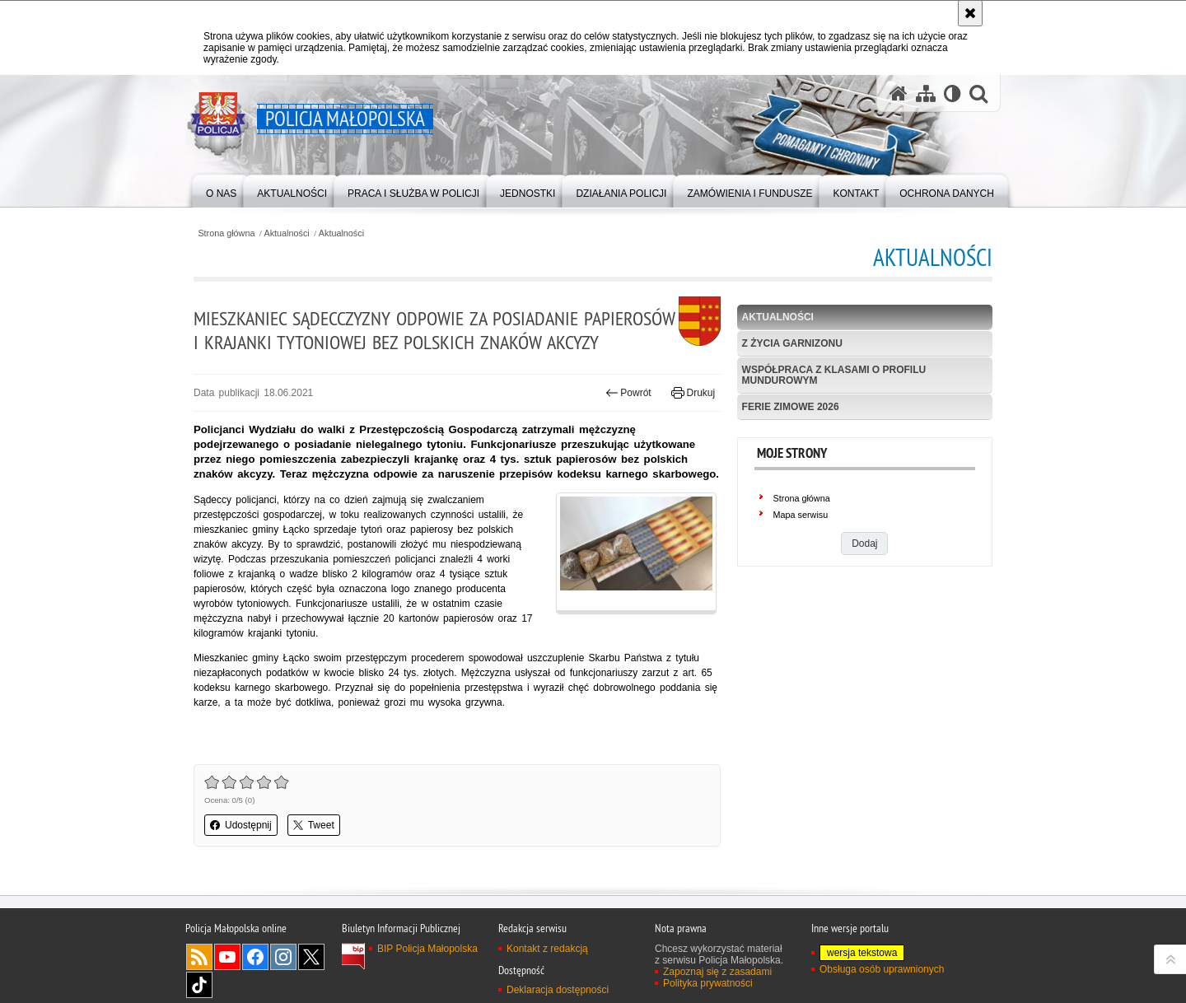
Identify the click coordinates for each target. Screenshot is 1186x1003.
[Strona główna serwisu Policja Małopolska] (899, 93)
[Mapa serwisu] (926, 93)
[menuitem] (221, 190)
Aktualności (287, 233)
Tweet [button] (313, 825)
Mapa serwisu (801, 515)
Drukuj (693, 392)
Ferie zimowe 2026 (790, 407)
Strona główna (226, 233)
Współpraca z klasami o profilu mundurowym (834, 375)
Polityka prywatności (708, 983)
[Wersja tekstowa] (952, 93)
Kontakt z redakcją (547, 948)
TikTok (199, 985)
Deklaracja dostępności (558, 990)
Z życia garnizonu (792, 343)
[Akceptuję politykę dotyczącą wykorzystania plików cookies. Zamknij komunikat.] (970, 13)
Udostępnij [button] (241, 825)
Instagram (283, 957)
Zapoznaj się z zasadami (717, 971)
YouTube (227, 957)
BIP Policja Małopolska (427, 948)
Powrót (628, 392)
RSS (199, 957)
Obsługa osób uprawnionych (881, 969)
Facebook (255, 957)
